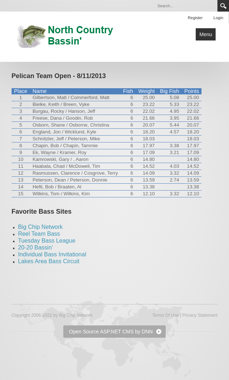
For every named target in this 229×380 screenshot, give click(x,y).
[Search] (185, 6)
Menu (205, 34)
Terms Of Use (165, 315)
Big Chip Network (40, 227)
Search (223, 6)
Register (195, 18)
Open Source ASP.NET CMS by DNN (111, 331)
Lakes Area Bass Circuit (49, 261)
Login (218, 18)
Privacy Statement (199, 315)
